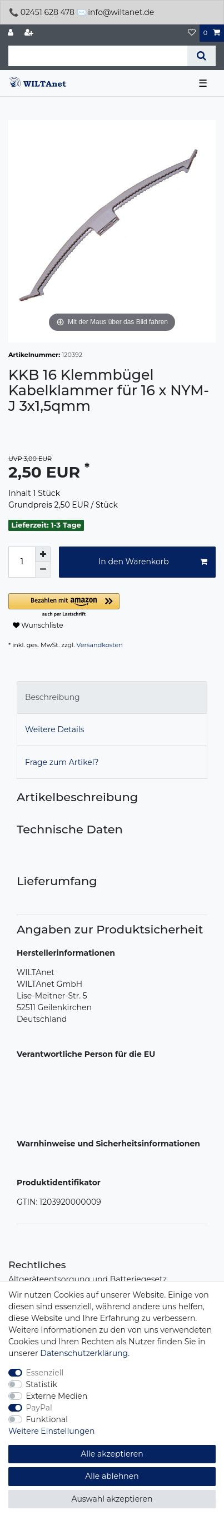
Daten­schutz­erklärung (84, 1353)
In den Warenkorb (152, 562)
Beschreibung (52, 697)
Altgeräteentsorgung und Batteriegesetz (87, 1279)
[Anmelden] (11, 33)
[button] (112, 605)
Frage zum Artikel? (61, 762)
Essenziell (45, 1373)
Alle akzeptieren (112, 1454)
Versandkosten (100, 645)
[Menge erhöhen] (43, 554)
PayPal (39, 1408)
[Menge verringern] (43, 570)
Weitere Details (54, 729)
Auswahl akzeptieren (112, 1499)
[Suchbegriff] (97, 56)
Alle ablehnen (112, 1476)
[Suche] (201, 56)
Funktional (47, 1419)
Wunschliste (38, 625)
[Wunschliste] (192, 33)
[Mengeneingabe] (21, 562)
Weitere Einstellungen (51, 1431)
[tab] (112, 697)
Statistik (41, 1384)
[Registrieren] (30, 33)
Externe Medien (57, 1396)
